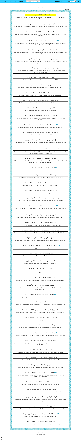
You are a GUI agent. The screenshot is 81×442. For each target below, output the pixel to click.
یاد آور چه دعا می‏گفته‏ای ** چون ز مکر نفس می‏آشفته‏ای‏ (40, 277)
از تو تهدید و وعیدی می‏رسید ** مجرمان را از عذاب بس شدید (39, 333)
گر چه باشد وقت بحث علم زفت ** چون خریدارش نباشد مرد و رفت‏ (40, 100)
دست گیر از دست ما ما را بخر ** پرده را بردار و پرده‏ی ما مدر (40, 158)
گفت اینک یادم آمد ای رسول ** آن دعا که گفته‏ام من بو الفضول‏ (40, 317)
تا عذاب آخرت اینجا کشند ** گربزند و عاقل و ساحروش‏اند (39, 372)
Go (75, 1)
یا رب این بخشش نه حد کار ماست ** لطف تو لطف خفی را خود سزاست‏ (40, 149)
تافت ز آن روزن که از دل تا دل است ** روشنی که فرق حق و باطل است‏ (40, 310)
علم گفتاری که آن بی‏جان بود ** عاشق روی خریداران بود (40, 92)
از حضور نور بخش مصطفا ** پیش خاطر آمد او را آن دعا (39, 294)
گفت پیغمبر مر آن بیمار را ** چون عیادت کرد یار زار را (40, 261)
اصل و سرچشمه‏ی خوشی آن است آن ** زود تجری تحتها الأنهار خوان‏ (39, 245)
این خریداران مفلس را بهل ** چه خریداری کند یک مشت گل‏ (39, 125)
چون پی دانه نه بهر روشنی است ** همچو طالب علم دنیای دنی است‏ (39, 41)
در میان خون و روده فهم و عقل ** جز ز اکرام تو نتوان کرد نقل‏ (39, 206)
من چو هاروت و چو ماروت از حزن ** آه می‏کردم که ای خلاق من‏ (40, 357)
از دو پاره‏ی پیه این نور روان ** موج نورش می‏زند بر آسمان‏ (40, 215)
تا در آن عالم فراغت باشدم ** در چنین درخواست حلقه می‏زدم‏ (40, 421)
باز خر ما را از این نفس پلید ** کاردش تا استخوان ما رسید (39, 167)
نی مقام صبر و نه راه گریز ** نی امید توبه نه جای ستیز (40, 349)
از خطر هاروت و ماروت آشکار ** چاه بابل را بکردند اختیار (40, 365)
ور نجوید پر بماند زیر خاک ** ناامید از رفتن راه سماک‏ (39, 85)
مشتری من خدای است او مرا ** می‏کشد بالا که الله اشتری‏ (40, 108)
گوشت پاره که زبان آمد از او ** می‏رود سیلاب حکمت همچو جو (40, 222)
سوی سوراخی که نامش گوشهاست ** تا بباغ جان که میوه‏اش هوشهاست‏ (40, 230)
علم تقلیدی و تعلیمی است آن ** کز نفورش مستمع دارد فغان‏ (40, 31)
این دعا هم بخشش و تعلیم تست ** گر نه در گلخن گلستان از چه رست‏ (40, 198)
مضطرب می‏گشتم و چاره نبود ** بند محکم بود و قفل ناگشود (40, 340)
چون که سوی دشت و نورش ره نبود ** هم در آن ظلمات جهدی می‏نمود (40, 68)
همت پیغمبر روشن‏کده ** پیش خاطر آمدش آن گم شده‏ (40, 302)
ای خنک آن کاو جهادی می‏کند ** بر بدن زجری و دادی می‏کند (40, 397)
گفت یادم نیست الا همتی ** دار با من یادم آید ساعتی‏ (40, 285)
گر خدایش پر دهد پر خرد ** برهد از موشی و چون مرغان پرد (40, 77)
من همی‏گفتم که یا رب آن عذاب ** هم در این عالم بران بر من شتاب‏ (39, 414)
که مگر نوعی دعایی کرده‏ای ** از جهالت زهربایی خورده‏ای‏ (40, 268)
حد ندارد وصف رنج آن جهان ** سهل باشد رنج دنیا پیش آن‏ (40, 389)
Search (38, 1)
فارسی (79, 4)
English (73, 4)
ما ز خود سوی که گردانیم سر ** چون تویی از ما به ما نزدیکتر (40, 190)
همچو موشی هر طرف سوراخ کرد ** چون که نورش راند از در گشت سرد (40, 59)
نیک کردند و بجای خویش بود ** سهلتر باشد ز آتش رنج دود (40, 382)
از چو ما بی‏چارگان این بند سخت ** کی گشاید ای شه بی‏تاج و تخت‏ (40, 175)
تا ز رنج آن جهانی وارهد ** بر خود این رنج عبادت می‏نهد (40, 406)
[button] (10, 1)
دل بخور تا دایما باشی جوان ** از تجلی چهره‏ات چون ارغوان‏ (40, 140)
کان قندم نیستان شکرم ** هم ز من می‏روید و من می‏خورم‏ (40, 24)
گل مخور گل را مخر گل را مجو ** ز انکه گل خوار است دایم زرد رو (40, 132)
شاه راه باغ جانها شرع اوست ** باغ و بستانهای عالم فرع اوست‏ (40, 238)
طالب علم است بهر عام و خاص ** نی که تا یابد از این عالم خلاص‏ (40, 50)
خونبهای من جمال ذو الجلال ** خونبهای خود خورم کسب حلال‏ (40, 115)
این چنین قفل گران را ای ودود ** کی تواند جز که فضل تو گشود (40, 183)
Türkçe (76, 4)
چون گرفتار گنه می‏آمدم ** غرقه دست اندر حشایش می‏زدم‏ (40, 325)
